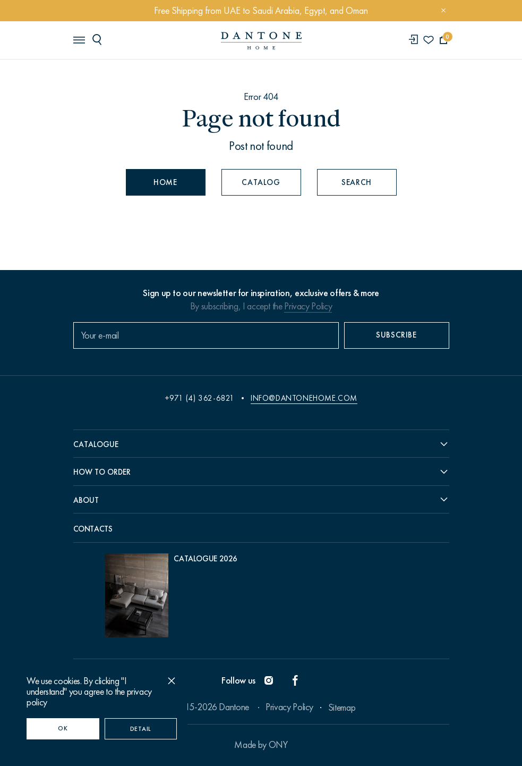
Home (165, 182)
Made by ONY (260, 744)
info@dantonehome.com (304, 398)
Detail (140, 729)
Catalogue (95, 444)
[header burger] (78, 39)
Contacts (93, 529)
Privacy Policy (308, 306)
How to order (102, 472)
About (86, 500)
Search (356, 182)
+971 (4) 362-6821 (200, 398)
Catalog (261, 182)
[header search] (98, 39)
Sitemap (341, 707)
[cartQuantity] (443, 40)
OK (62, 728)
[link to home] (261, 40)
